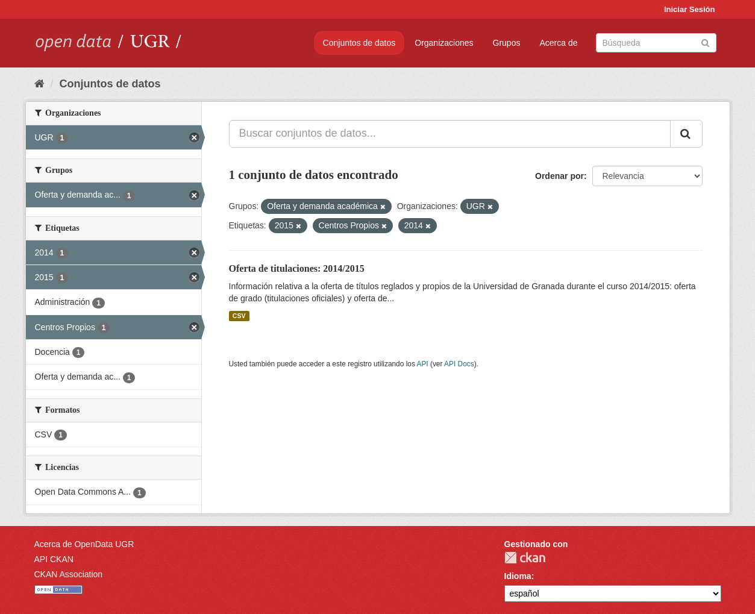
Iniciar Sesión (689, 9)
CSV (239, 315)
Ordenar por (559, 176)
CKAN (524, 557)
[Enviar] (705, 42)
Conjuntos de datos (359, 43)
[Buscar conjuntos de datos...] (450, 134)
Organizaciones (444, 43)
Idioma (517, 576)
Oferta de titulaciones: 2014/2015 (297, 268)
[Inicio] (39, 84)
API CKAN (54, 559)
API (422, 364)
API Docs (459, 364)
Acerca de (558, 43)
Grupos (507, 43)
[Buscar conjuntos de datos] (656, 42)
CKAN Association (68, 574)
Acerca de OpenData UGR (84, 544)
